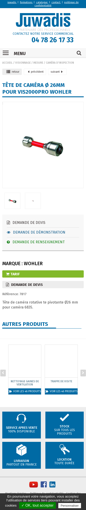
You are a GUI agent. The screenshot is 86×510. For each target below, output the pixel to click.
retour (12, 71)
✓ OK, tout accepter (37, 505)
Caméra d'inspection (60, 62)
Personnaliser (70, 505)
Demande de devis (26, 222)
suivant (57, 71)
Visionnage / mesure (29, 62)
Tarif (13, 274)
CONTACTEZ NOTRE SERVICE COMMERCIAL (43, 34)
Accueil (7, 62)
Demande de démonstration (36, 232)
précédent (36, 71)
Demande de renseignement (36, 242)
